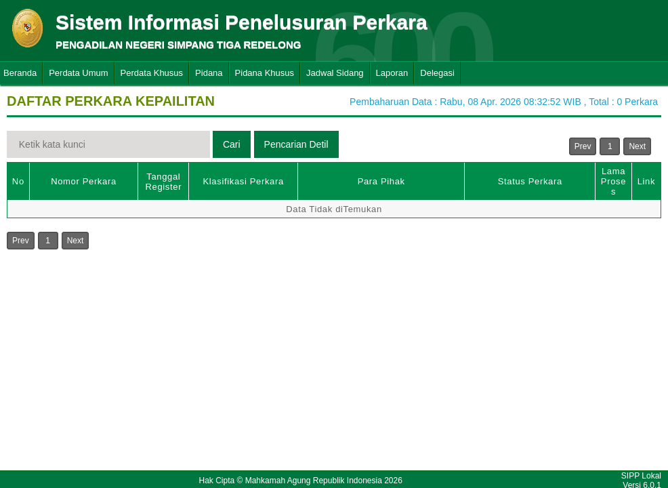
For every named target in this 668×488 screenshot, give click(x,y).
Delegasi (437, 73)
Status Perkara (530, 181)
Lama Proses (613, 181)
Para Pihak (381, 181)
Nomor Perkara (84, 181)
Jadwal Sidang (335, 73)
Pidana (208, 73)
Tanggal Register (164, 181)
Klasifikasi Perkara (243, 181)
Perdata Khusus (152, 73)
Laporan (392, 73)
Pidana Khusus (264, 73)
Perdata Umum (78, 73)
